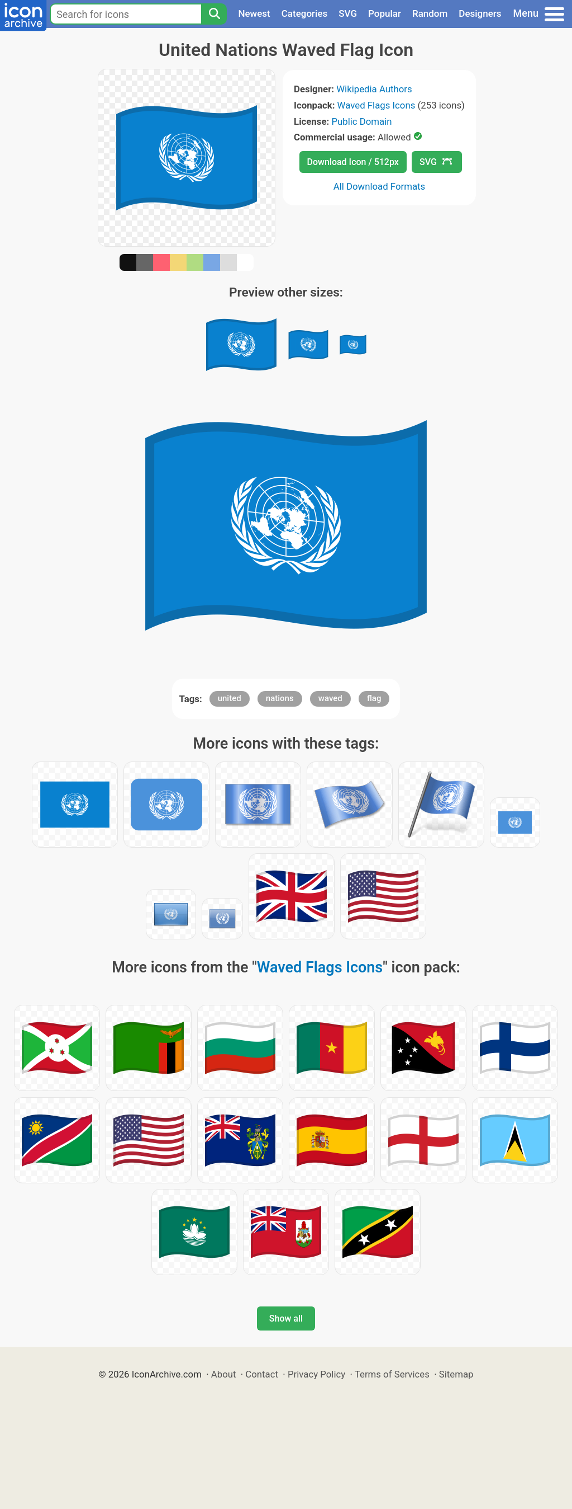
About (223, 1374)
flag (374, 698)
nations (280, 698)
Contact (261, 1374)
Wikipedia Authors (374, 89)
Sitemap (456, 1374)
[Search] (214, 14)
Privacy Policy (316, 1374)
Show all (286, 1318)
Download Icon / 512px (353, 162)
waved (330, 698)
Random (429, 13)
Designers (480, 13)
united (229, 698)
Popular (384, 13)
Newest (254, 13)
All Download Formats (379, 186)
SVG (348, 13)
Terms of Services (392, 1374)
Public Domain (361, 121)
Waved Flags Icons (376, 105)
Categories (305, 13)
